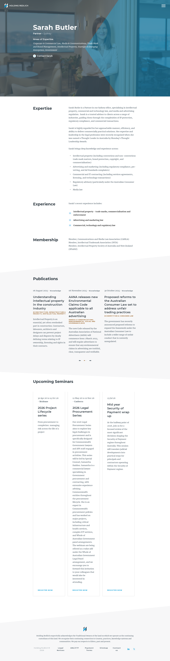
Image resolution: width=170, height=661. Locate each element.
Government (51, 50)
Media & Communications (74, 43)
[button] (80, 360)
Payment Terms (89, 649)
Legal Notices (60, 649)
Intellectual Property (67, 46)
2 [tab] (85, 360)
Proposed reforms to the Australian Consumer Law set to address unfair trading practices (120, 304)
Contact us (117, 649)
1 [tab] (84, 360)
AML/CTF (74, 648)
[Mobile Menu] (163, 5)
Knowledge (55, 291)
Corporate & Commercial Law (46, 43)
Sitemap (104, 648)
